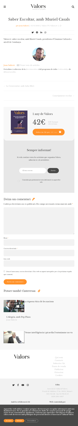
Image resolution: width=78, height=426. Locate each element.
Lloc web (7, 262)
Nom (6, 241)
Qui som (59, 366)
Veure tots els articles (28, 65)
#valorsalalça (63, 69)
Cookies (59, 384)
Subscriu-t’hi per (46, 132)
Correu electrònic (11, 252)
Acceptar (9, 420)
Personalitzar (31, 420)
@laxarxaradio (10, 72)
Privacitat (59, 381)
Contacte (59, 369)
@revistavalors (32, 69)
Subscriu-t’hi (59, 372)
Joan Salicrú (23, 26)
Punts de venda (59, 375)
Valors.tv (54, 26)
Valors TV (46, 26)
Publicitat (59, 378)
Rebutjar (19, 420)
